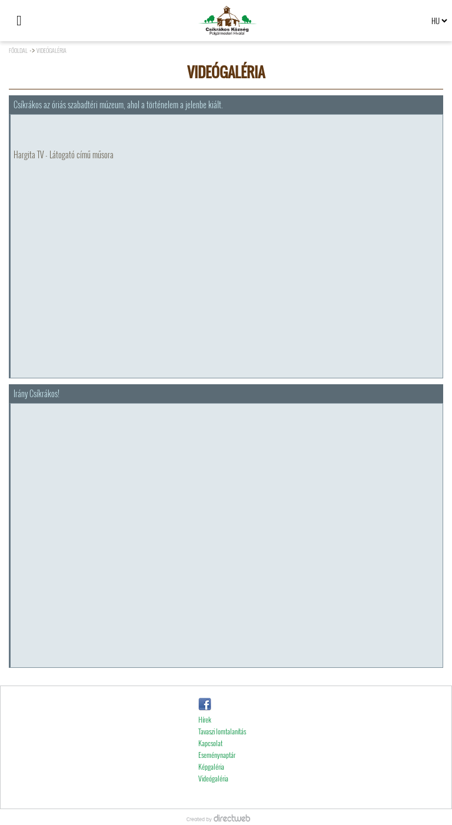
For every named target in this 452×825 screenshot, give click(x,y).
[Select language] (439, 20)
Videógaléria (51, 50)
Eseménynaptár (216, 771)
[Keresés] (44, 20)
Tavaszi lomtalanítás (222, 747)
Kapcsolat (210, 759)
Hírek (204, 735)
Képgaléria (211, 782)
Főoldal (18, 50)
